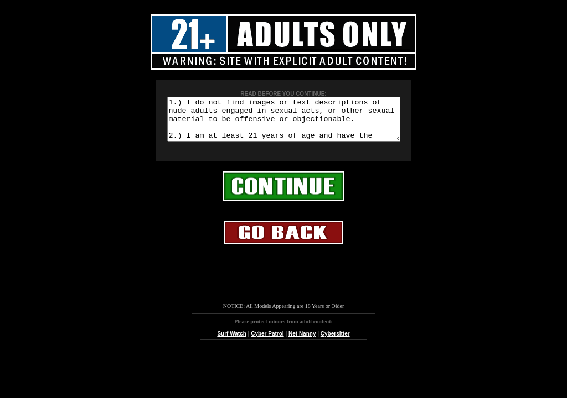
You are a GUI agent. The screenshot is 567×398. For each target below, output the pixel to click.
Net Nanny (302, 342)
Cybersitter (335, 342)
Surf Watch (231, 342)
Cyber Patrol (267, 342)
